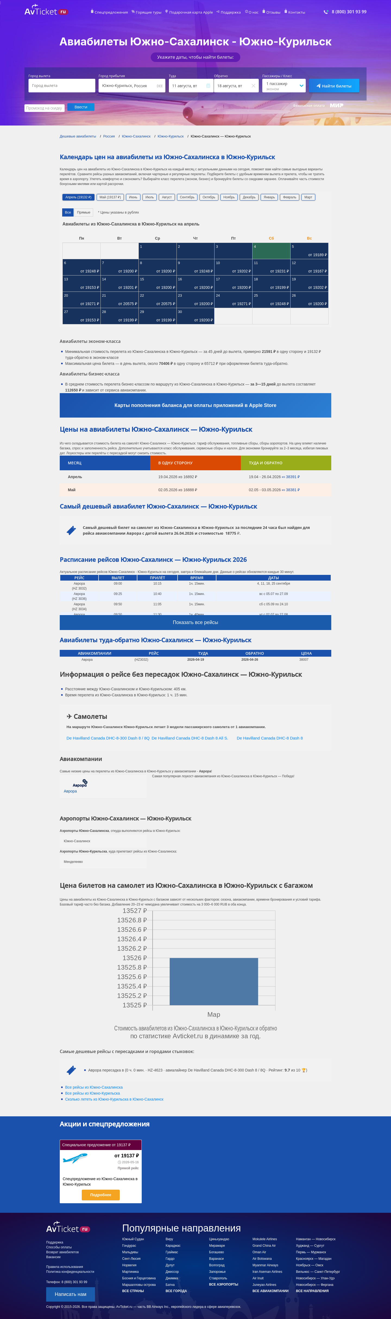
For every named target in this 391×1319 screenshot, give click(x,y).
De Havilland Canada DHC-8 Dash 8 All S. (190, 737)
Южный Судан (133, 1238)
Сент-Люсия (131, 1258)
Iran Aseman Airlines (267, 1271)
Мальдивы (130, 1251)
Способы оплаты (59, 1246)
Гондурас (129, 1245)
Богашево (216, 1251)
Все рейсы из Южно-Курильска (92, 1092)
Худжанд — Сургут (310, 1245)
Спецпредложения (118, 12)
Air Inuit (258, 1277)
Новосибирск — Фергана (314, 1284)
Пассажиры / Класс (277, 76)
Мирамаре (217, 1245)
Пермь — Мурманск (311, 1251)
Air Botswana (262, 1258)
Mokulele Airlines (265, 1238)
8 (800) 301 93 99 (349, 12)
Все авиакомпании (271, 1290)
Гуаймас (172, 1251)
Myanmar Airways (265, 1264)
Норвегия (129, 1264)
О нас (248, 12)
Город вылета (39, 76)
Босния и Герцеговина (139, 1277)
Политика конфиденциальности (70, 1271)
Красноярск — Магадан (314, 1258)
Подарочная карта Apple (191, 12)
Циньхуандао (219, 1238)
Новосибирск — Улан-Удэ (315, 1277)
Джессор (172, 1271)
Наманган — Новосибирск (315, 1238)
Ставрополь (218, 1277)
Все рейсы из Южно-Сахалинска (94, 1086)
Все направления (312, 1290)
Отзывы (267, 12)
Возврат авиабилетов (62, 1251)
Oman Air (259, 1251)
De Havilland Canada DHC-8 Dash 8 (270, 737)
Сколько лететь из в (114, 1098)
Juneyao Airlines (264, 1284)
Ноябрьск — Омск (309, 1264)
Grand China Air (264, 1245)
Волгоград (217, 1264)
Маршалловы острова (139, 1284)
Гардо (170, 1258)
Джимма (172, 1277)
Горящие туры (152, 12)
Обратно (221, 76)
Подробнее (100, 1194)
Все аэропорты (223, 1284)
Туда (172, 76)
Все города (176, 1290)
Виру (169, 1238)
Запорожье (217, 1271)
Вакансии (53, 1256)
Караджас (173, 1245)
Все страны (133, 1290)
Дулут (170, 1264)
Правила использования (64, 1266)
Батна (170, 1284)
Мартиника (130, 1271)
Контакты (289, 12)
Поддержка (228, 12)
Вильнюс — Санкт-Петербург (318, 1271)
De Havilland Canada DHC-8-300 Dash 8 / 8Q (108, 737)
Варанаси (216, 1258)
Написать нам (70, 1293)
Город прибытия (112, 76)
